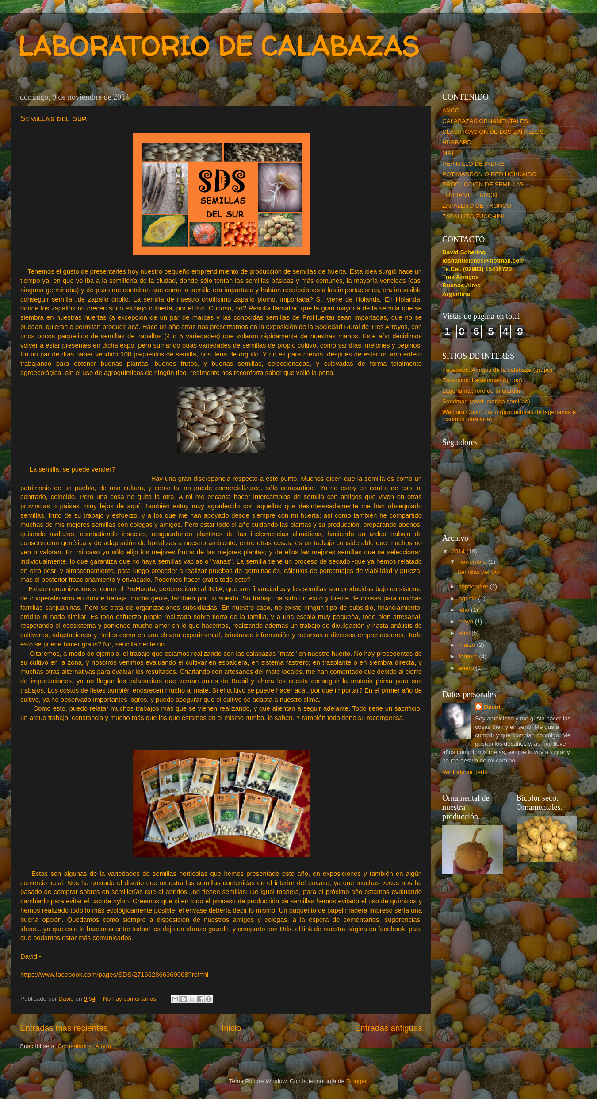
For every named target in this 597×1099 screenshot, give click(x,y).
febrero (469, 656)
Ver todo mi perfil (464, 772)
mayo (467, 621)
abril (465, 633)
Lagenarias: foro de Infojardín (481, 390)
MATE (450, 153)
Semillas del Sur (53, 118)
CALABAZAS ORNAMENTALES (485, 121)
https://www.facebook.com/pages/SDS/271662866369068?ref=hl (114, 974)
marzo (468, 645)
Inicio (231, 1028)
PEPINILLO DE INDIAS (473, 163)
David (492, 707)
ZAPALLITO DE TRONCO (476, 205)
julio (465, 610)
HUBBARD (456, 142)
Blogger (356, 1081)
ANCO (450, 110)
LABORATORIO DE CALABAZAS (218, 46)
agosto (468, 598)
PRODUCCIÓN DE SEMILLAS (483, 184)
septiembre (474, 586)
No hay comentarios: (131, 998)
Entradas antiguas (388, 1028)
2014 (459, 551)
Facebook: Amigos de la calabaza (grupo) (497, 370)
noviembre (473, 561)
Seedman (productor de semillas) (486, 401)
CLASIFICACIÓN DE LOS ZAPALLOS (492, 131)
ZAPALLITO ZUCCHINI (473, 216)
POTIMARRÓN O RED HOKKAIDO (489, 174)
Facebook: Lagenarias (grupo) (482, 380)
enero (467, 668)
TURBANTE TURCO (469, 195)
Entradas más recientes (63, 1028)
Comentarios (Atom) (84, 1046)
